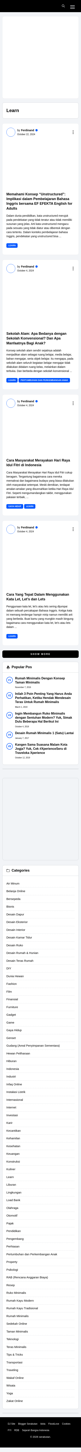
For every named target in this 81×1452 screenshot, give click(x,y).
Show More (41, 654)
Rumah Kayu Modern (20, 1300)
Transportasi (14, 1362)
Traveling (12, 1370)
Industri (11, 1076)
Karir (9, 1122)
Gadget (11, 1014)
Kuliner (10, 1169)
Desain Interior (15, 929)
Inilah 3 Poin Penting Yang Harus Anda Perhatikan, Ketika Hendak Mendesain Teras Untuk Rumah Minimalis (43, 698)
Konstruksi (13, 1161)
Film (9, 991)
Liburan (11, 1184)
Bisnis (10, 906)
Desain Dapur (15, 914)
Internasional (14, 1099)
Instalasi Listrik (15, 1092)
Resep (10, 1285)
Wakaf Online (15, 1377)
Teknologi (12, 1339)
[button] (63, 6)
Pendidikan (13, 1231)
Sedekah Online (16, 1323)
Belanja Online (15, 891)
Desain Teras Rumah (19, 960)
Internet (11, 1107)
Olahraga (12, 1208)
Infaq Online (14, 1084)
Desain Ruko (14, 945)
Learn (12, 245)
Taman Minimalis (17, 1331)
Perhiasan (13, 1246)
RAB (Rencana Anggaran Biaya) (27, 1277)
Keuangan (13, 1153)
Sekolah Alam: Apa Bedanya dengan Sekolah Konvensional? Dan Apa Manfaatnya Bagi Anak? (36, 338)
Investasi (12, 1115)
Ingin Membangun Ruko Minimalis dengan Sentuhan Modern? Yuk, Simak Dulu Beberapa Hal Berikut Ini (43, 717)
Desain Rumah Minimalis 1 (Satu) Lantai (44, 733)
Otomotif (11, 1215)
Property (11, 1261)
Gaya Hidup (14, 506)
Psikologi (12, 1269)
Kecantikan (13, 1130)
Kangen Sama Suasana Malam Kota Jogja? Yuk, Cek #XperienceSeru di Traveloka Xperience (41, 748)
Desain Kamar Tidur (19, 937)
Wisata (10, 1385)
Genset (11, 1038)
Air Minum (13, 883)
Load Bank (13, 1200)
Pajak (10, 1223)
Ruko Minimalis (16, 1292)
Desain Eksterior (17, 922)
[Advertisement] (40, 57)
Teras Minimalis (16, 1347)
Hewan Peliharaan (18, 1053)
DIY (8, 968)
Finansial (12, 999)
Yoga (9, 1393)
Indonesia (12, 1068)
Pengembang (15, 1238)
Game (10, 1022)
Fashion (11, 983)
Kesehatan (13, 1146)
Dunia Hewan (15, 976)
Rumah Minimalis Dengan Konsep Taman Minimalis (40, 680)
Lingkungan (13, 1192)
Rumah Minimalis (17, 1316)
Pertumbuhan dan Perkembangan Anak (44, 380)
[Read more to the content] (73, 132)
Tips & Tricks (14, 1354)
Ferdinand (27, 130)
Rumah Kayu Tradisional (22, 1308)
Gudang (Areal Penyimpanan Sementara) (33, 1045)
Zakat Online (14, 1401)
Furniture (12, 1007)
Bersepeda (13, 899)
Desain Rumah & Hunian (22, 953)
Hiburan (11, 1061)
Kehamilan (13, 1138)
